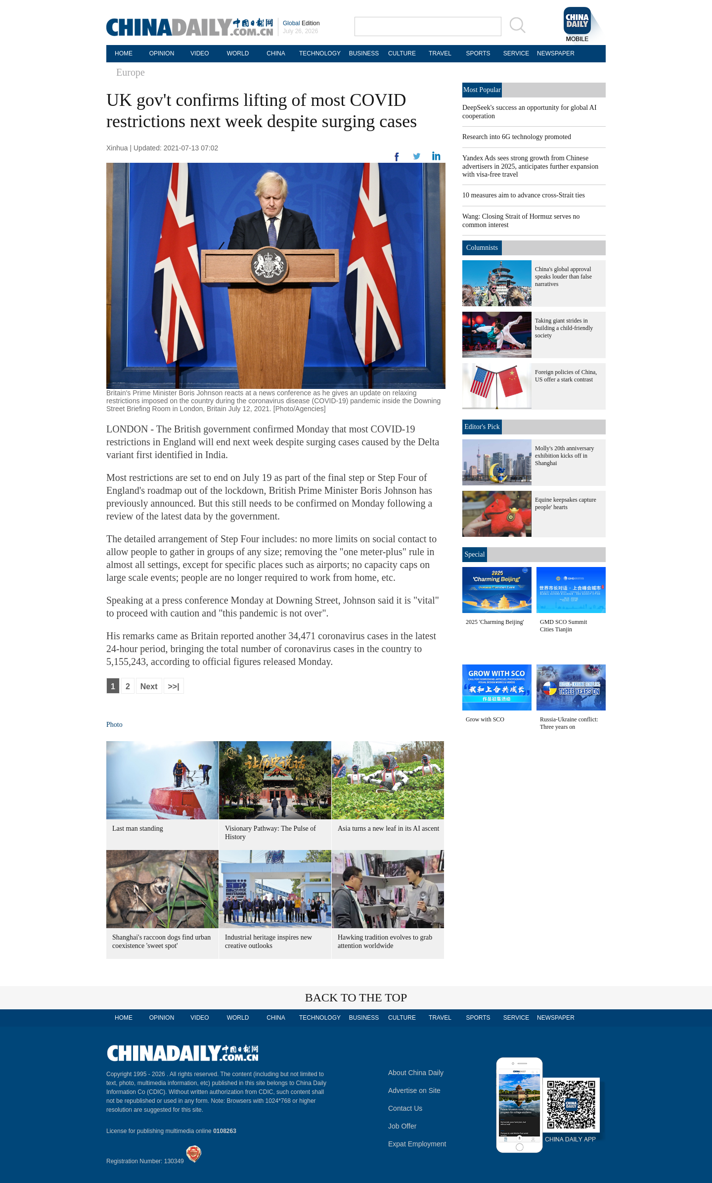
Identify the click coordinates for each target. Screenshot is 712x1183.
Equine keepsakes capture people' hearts (565, 503)
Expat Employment (417, 1144)
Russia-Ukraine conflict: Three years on (569, 723)
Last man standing (137, 828)
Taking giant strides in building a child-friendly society (564, 328)
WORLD (238, 53)
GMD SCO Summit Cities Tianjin (563, 625)
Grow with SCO (485, 719)
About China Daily (416, 1073)
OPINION (162, 53)
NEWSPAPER (554, 53)
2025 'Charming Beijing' (495, 621)
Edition (301, 23)
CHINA (276, 53)
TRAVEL (440, 53)
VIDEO (199, 53)
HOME (124, 53)
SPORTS (478, 53)
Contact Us (405, 1108)
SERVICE (516, 53)
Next (149, 686)
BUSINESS (364, 53)
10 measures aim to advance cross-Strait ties (523, 195)
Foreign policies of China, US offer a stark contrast (566, 376)
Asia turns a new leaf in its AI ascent (388, 828)
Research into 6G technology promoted (516, 137)
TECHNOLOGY (320, 53)
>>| (173, 686)
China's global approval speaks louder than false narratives (563, 276)
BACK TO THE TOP (356, 997)
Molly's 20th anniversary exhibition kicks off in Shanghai (564, 456)
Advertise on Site (414, 1090)
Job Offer (402, 1126)
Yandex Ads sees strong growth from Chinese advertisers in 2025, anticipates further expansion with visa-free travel (530, 166)
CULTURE (402, 53)
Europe (130, 72)
